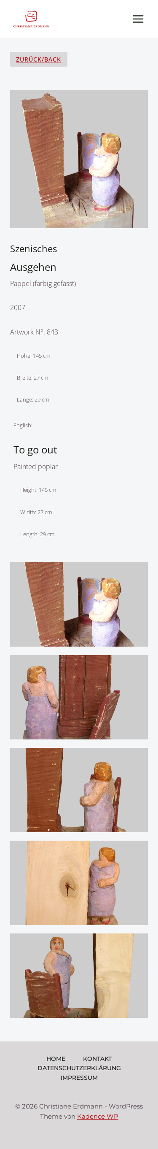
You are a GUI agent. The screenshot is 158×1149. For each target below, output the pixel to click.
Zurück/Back (38, 59)
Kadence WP (97, 1116)
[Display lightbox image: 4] (79, 883)
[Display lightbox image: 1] (79, 604)
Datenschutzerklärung (79, 1068)
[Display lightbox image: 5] (79, 975)
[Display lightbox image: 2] (79, 697)
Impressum (79, 1078)
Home (55, 1059)
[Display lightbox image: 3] (79, 790)
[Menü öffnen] (138, 18)
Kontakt (97, 1059)
